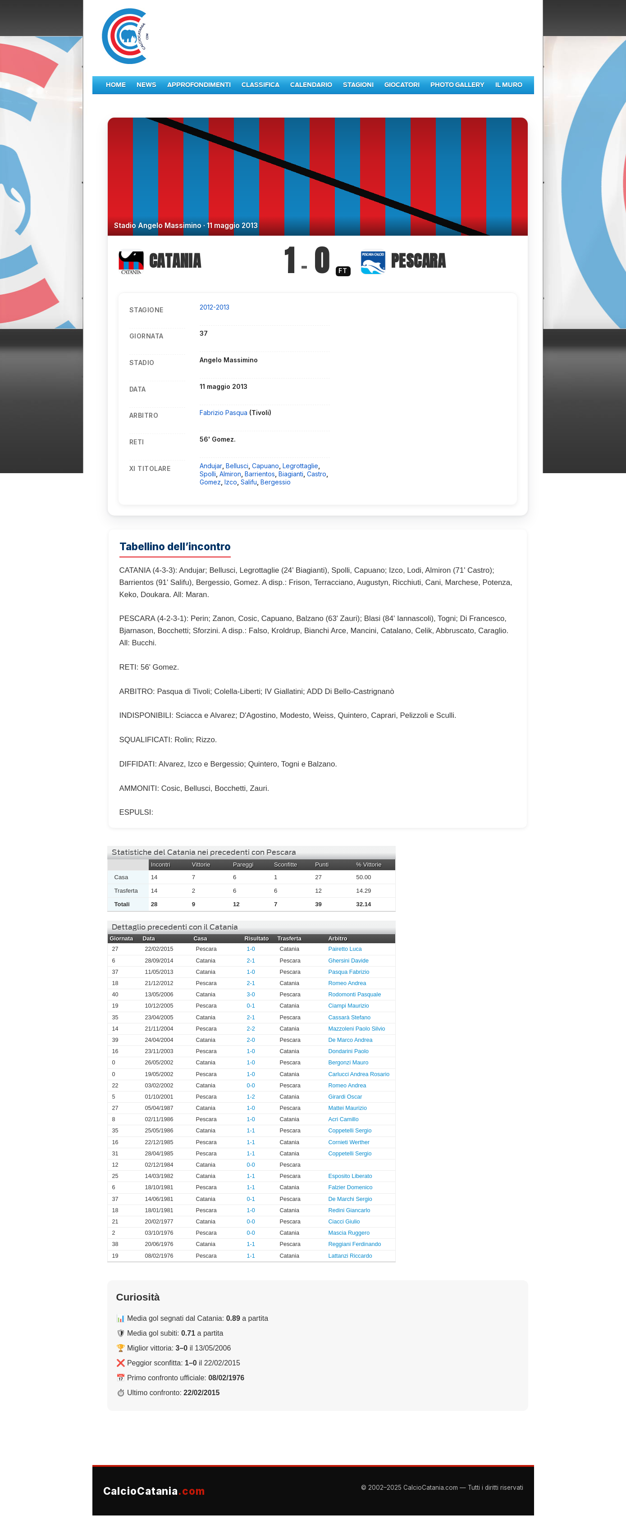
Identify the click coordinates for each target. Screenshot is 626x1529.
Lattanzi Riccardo (350, 1256)
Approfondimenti (199, 85)
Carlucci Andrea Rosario (359, 1074)
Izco (230, 482)
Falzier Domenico (351, 1187)
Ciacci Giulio (344, 1222)
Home (116, 85)
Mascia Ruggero (349, 1233)
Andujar (211, 466)
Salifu (249, 482)
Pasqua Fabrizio (349, 972)
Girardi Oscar (345, 1097)
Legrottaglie (300, 466)
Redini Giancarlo (349, 1210)
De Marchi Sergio (350, 1199)
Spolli (208, 474)
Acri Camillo (344, 1119)
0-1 (251, 1006)
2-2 (251, 1029)
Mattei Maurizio (348, 1108)
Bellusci (237, 466)
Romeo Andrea (347, 983)
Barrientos (260, 474)
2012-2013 (214, 307)
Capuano (265, 466)
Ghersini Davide (349, 961)
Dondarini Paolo (349, 1051)
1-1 (251, 1130)
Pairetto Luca (345, 949)
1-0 (251, 949)
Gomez (210, 482)
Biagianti (291, 474)
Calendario (311, 85)
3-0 (251, 994)
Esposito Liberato (350, 1176)
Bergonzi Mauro (349, 1062)
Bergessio (275, 482)
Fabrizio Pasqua (224, 412)
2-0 (251, 1040)
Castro (316, 474)
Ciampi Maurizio (349, 1006)
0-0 (251, 1085)
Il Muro (508, 85)
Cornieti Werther (349, 1142)
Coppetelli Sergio (350, 1130)
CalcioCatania (154, 1491)
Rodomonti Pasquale (355, 994)
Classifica (260, 85)
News (146, 85)
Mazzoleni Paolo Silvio (357, 1029)
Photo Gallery (457, 85)
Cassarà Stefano (350, 1017)
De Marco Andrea (351, 1040)
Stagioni (358, 85)
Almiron (230, 474)
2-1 (251, 961)
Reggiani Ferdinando (355, 1244)
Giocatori (402, 85)
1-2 (251, 1097)
